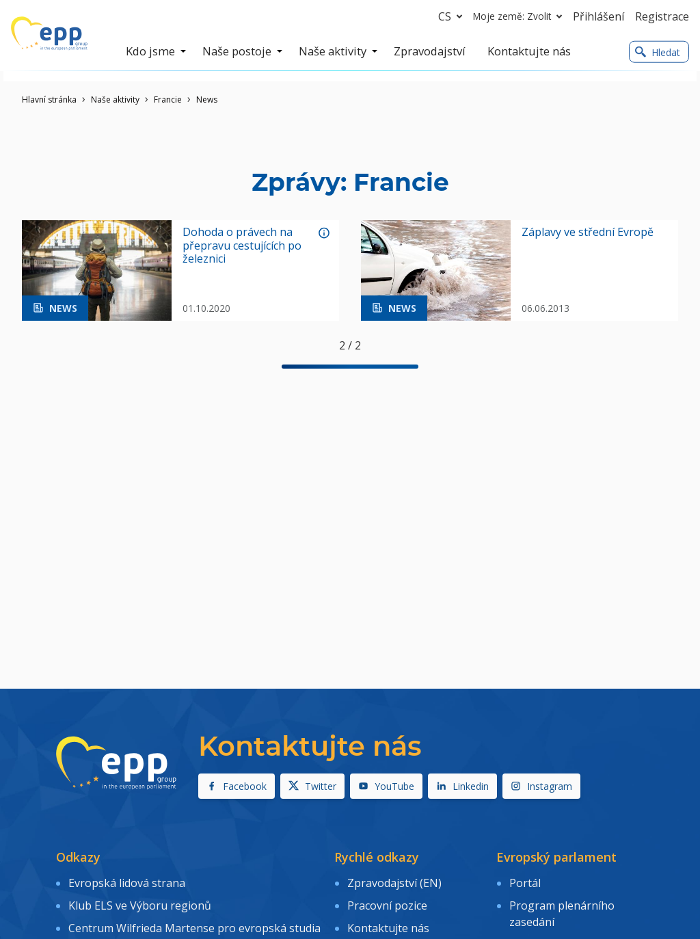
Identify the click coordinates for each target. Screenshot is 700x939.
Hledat (657, 52)
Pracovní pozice (387, 901)
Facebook (236, 786)
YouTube (386, 786)
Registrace (662, 16)
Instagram (541, 786)
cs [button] (453, 16)
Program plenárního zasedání (562, 909)
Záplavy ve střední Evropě (588, 232)
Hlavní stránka (49, 99)
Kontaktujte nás (388, 921)
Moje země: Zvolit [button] (520, 16)
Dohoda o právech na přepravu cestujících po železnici (242, 245)
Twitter (312, 786)
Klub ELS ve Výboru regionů (139, 901)
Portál (525, 881)
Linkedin (462, 786)
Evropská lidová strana (126, 881)
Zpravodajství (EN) (394, 881)
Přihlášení (598, 16)
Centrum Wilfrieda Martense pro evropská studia (194, 921)
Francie (168, 99)
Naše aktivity (115, 99)
